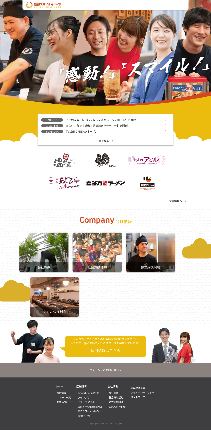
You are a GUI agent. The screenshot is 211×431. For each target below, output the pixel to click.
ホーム (59, 387)
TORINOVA (84, 416)
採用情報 (156, 6)
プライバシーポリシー (143, 393)
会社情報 (127, 6)
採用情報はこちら (105, 351)
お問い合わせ (174, 6)
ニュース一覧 (64, 398)
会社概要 (113, 393)
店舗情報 (142, 6)
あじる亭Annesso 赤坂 (90, 407)
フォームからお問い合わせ (105, 371)
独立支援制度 (116, 402)
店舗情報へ (178, 201)
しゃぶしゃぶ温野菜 (88, 393)
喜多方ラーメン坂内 (88, 412)
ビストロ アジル (86, 402)
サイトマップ (138, 397)
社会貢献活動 (116, 398)
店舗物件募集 (138, 388)
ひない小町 (83, 398)
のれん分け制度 (117, 407)
